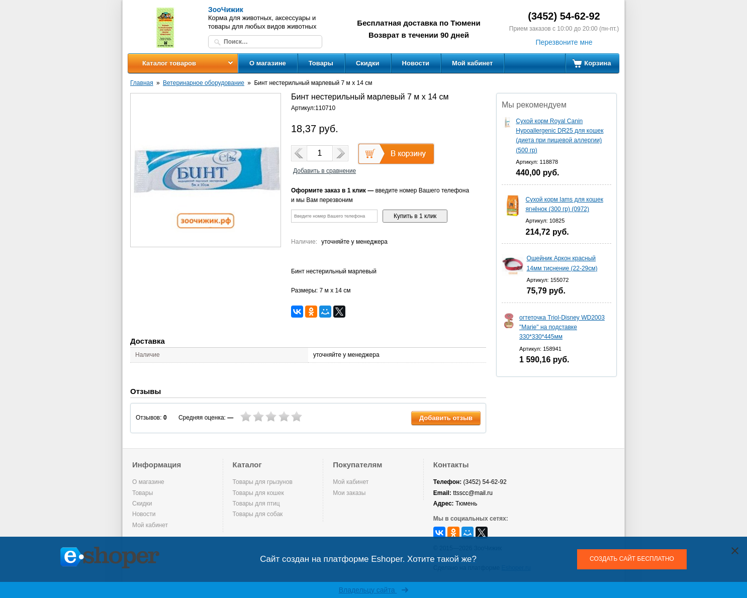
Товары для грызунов (263, 481)
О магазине (267, 63)
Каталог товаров (169, 63)
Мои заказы (349, 492)
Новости (416, 63)
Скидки (368, 63)
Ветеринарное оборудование (203, 82)
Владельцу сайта (374, 590)
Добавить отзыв (446, 418)
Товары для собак (258, 514)
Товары (321, 63)
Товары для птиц (256, 503)
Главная (141, 82)
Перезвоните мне (563, 42)
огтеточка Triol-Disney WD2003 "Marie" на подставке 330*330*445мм (562, 327)
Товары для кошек (258, 492)
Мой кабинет (472, 63)
